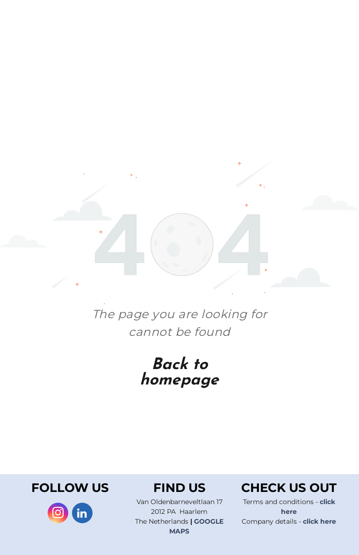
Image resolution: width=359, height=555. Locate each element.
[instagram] (58, 514)
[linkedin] (82, 514)
